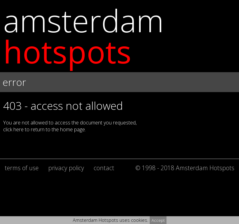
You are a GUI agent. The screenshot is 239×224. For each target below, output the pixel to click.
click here (13, 129)
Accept (158, 220)
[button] (119, 93)
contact (104, 168)
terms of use (22, 168)
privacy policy (66, 168)
